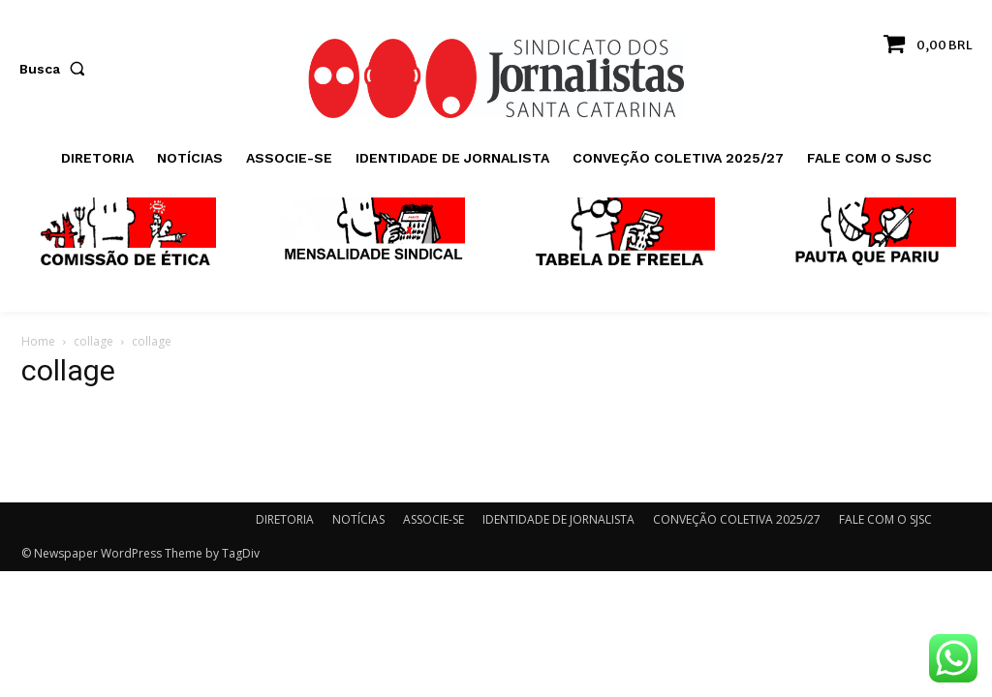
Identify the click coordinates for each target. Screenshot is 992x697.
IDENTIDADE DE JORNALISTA (558, 519)
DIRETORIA (285, 519)
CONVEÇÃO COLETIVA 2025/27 (737, 519)
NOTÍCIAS (358, 519)
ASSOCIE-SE (433, 519)
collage (93, 341)
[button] (56, 68)
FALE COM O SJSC (885, 519)
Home (38, 341)
